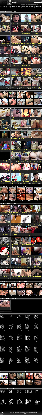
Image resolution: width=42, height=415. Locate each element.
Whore (35, 362)
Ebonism (4, 385)
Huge (17, 341)
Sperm (35, 324)
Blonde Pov (8, 7)
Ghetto (18, 325)
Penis (26, 341)
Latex (17, 358)
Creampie (10, 329)
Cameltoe (1, 361)
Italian (18, 347)
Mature (26, 316)
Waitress (35, 358)
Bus (0, 359)
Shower (35, 315)
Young (34, 367)
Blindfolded (1, 347)
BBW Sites (19, 400)
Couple (9, 327)
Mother (26, 323)
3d (0, 315)
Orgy (26, 334)
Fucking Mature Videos (29, 393)
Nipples (26, 326)
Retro (26, 358)
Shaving (26, 367)
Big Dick (1, 341)
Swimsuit (35, 334)
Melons (26, 317)
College (10, 322)
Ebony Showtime (20, 391)
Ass (0, 326)
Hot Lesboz (27, 403)
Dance (9, 336)
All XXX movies (29, 98)
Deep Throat (10, 338)
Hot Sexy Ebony (20, 393)
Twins (34, 348)
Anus (1, 323)
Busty (1, 360)
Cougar (10, 326)
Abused (1, 316)
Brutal (1, 357)
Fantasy (10, 357)
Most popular (23, 4)
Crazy (9, 328)
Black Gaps (21, 378)
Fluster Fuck (29, 104)
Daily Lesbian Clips (20, 403)
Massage (18, 368)
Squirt (34, 326)
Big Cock (1, 340)
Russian (26, 362)
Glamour (18, 327)
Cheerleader (1, 368)
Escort (9, 351)
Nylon (26, 329)
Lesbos (35, 392)
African (1, 318)
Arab (0, 324)
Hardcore (18, 335)
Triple (34, 347)
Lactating (18, 356)
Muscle (26, 324)
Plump (26, 345)
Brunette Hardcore (13, 7)
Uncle (34, 350)
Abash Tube (21, 98)
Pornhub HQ (4, 193)
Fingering (10, 363)
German (18, 324)
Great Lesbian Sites (28, 398)
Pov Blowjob (23, 7)
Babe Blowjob (10, 6)
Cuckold (10, 330)
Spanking (35, 323)
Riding (26, 360)
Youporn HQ (29, 200)
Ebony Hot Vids (38, 385)
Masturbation (27, 315)
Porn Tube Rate (38, 288)
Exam (9, 352)
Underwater (35, 351)
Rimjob (26, 361)
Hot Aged (27, 402)
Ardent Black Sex (4, 378)
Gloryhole (18, 329)
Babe (1, 329)
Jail (17, 348)
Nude (26, 327)
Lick (17, 363)
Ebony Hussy (19, 390)
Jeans (18, 350)
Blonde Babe (25, 6)
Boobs (1, 352)
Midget (26, 318)
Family (9, 356)
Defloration (10, 339)
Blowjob (1, 349)
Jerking (18, 351)
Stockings (35, 328)
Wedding (35, 360)
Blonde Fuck (27, 7)
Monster (26, 322)
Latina (18, 359)
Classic (9, 316)
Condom (10, 325)
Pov (25, 348)
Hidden (18, 337)
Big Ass (1, 337)
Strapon (35, 329)
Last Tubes (38, 104)
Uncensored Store (38, 193)
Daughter (10, 337)
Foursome (18, 318)
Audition (1, 327)
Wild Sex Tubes (21, 200)
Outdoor (26, 336)
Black (1, 345)
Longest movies (32, 4)
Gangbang (18, 322)
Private (26, 351)
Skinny (35, 317)
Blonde (1, 348)
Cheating (1, 367)
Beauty (1, 336)
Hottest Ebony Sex (20, 394)
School (26, 363)
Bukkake (1, 358)
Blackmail (1, 346)
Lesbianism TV (28, 405)
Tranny (35, 346)
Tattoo (34, 337)
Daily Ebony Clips (29, 378)
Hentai (18, 336)
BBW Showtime (20, 399)
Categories (36, 4)
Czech (9, 334)
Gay (17, 323)
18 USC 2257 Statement (33, 412)
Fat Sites (19, 405)
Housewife (18, 340)
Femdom (10, 360)
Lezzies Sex (36, 394)
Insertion (18, 345)
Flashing (10, 367)
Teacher (35, 338)
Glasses (18, 328)
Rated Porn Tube (12, 295)
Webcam (35, 359)
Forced (18, 317)
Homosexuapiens (28, 401)
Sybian (35, 336)
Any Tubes (4, 288)
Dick (9, 340)
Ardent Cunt (4, 104)
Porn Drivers (21, 193)
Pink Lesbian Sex (37, 398)
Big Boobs (1, 338)
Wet (34, 361)
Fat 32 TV (19, 404)
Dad (9, 335)
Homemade (18, 338)
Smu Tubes (29, 295)
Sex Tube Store (4, 98)
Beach (1, 335)
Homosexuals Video (28, 400)
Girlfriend (18, 326)
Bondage (1, 351)
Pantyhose (26, 339)
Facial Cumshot (36, 7)
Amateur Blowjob (15, 6)
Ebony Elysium (21, 385)
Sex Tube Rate (21, 295)
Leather (18, 360)
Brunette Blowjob (39, 6)
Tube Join (38, 98)
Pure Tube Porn (4, 295)
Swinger (35, 335)
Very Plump (36, 402)
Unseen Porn (4, 200)
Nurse (26, 328)
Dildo (9, 341)
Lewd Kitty (36, 393)
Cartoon (1, 362)
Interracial (18, 346)
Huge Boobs (34, 6)
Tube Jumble (29, 193)
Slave (34, 318)
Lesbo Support (36, 391)
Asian (1, 325)
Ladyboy (18, 357)
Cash (1, 363)
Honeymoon (18, 339)
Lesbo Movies (36, 390)
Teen (34, 340)
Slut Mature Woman (37, 401)
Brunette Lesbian (20, 6)
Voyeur (35, 357)
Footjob (18, 316)
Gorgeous (18, 330)
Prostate (26, 352)
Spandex (35, 322)
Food (17, 315)
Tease (34, 339)
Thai (34, 341)
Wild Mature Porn (37, 404)
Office (26, 330)
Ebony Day (12, 385)
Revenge (26, 359)
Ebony (9, 348)
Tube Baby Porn (38, 295)
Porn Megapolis (37, 399)
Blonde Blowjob (5, 6)
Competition (10, 323)
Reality (26, 356)
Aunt (0, 328)
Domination (10, 345)
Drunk (9, 347)
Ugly (34, 349)
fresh (6, 11)
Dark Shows (38, 378)
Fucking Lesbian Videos (29, 391)
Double (9, 346)
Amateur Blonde (3, 7)
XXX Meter (36, 405)
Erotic (9, 350)
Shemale (26, 368)
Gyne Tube (21, 288)
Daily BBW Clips (20, 402)
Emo (9, 349)
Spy (34, 325)
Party (26, 340)
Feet (9, 359)
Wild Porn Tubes (12, 200)
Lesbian (18, 362)
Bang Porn (12, 104)
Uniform (35, 352)
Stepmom (35, 327)
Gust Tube (12, 288)
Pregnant (26, 349)
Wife (34, 363)
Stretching (35, 330)
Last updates (28, 4)
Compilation (10, 324)
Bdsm (1, 334)
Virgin (34, 356)
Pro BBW (36, 400)
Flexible (10, 368)
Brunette (1, 356)
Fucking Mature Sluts (29, 392)
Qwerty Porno (12, 98)
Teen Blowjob (31, 7)
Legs (17, 361)
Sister (34, 316)
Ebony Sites (19, 392)
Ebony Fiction (29, 385)
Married (18, 367)
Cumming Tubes (20, 401)
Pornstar (26, 347)
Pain (26, 337)
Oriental (26, 335)
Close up (10, 318)
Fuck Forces (12, 193)
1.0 (7, 45)
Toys (34, 345)
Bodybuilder (1, 350)
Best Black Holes (12, 378)
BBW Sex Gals (20, 398)
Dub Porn (21, 104)
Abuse (36, 412)
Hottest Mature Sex (28, 404)
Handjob (18, 334)
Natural (26, 325)
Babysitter (1, 330)
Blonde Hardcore (18, 7)
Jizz (17, 352)
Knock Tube (29, 288)
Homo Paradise (28, 399)
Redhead (26, 357)
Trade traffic (25, 413)
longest (10, 11)
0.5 (17, 45)
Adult (38, 200)
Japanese (18, 349)
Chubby (10, 315)
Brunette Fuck (30, 6)
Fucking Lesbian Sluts (29, 390)
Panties (26, 338)
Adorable (1, 317)
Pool (26, 346)
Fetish (9, 361)
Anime (1, 322)
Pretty (26, 350)
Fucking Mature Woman (29, 394)
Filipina (9, 362)
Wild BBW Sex (36, 403)
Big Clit (1, 339)
